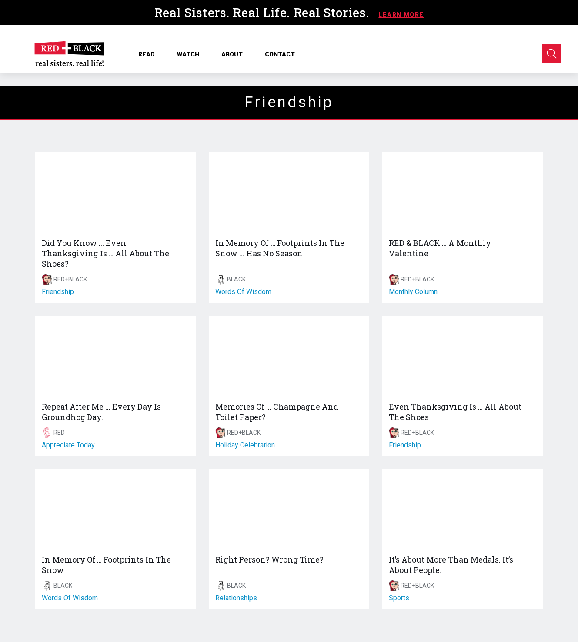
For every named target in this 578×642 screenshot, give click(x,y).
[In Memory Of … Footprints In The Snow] (115, 509)
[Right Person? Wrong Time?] (289, 509)
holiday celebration (245, 445)
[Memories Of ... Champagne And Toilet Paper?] (289, 356)
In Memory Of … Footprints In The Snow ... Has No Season (279, 248)
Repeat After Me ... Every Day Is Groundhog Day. (101, 411)
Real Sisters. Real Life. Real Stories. (263, 12)
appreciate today (68, 445)
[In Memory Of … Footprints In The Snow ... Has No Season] (289, 192)
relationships (236, 598)
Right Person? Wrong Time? (269, 559)
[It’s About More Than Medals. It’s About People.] (462, 509)
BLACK (236, 279)
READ (149, 54)
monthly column (413, 292)
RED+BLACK (70, 279)
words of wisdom (243, 292)
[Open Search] (551, 53)
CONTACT (280, 54)
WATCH (191, 54)
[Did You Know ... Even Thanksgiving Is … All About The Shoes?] (115, 192)
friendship (58, 292)
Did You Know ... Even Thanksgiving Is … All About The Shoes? (105, 253)
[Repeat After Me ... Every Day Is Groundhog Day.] (115, 356)
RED (59, 432)
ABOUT (235, 54)
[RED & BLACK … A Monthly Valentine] (462, 192)
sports (399, 598)
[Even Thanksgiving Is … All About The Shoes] (462, 356)
